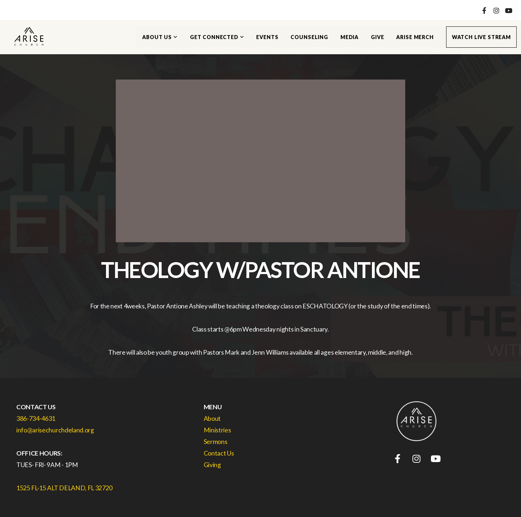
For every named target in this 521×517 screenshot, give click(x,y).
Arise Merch (414, 37)
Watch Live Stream (481, 37)
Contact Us (219, 453)
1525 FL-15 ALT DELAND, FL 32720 (64, 488)
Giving (212, 465)
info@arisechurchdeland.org (55, 430)
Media (349, 37)
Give (377, 37)
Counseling (309, 37)
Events (267, 37)
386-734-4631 (35, 418)
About (212, 418)
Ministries (217, 430)
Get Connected (217, 37)
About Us (159, 37)
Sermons (216, 441)
